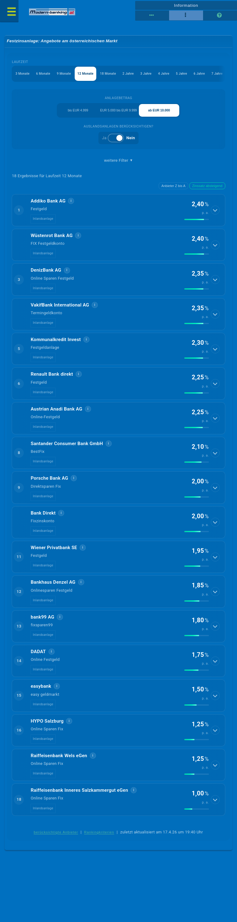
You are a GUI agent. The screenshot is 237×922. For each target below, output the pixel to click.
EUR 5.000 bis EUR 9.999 (119, 113)
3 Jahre (155, 75)
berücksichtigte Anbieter (56, 836)
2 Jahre (136, 75)
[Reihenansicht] (152, 15)
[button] (118, 214)
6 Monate (45, 75)
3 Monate (23, 75)
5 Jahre (193, 75)
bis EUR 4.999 (78, 113)
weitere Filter (118, 164)
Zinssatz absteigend (207, 190)
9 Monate (67, 75)
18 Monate (114, 75)
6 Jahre (212, 75)
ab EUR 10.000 (159, 113)
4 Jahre (174, 75)
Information (186, 4)
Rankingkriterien (99, 836)
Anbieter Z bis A (173, 190)
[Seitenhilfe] (220, 15)
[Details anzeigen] (216, 214)
